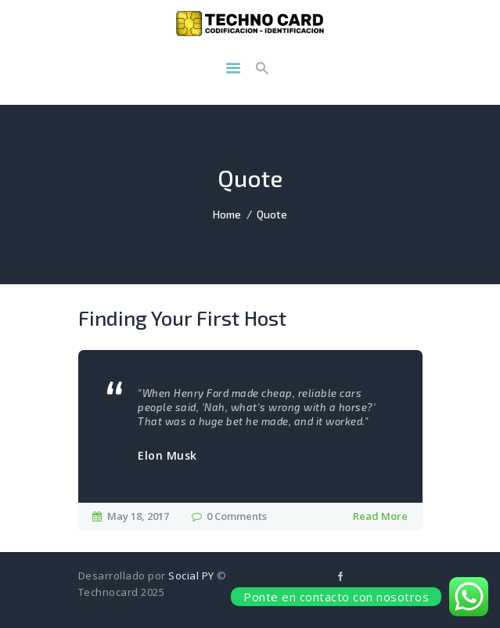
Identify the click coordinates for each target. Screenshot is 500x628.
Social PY (191, 575)
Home (227, 214)
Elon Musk (167, 456)
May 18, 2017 (138, 516)
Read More (380, 516)
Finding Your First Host (182, 318)
